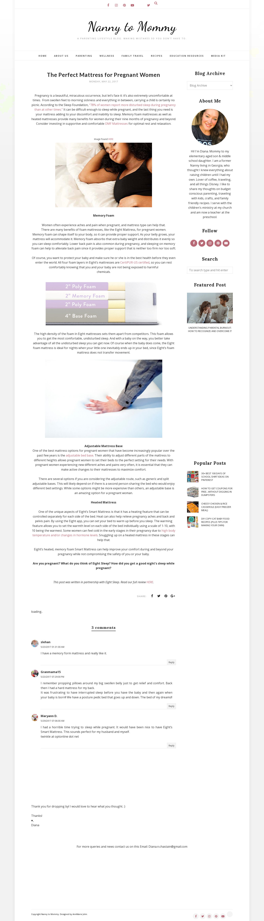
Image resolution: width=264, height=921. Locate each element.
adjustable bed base (79, 455)
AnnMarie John (80, 914)
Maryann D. (49, 716)
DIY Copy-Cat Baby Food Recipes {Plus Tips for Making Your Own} (215, 522)
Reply (171, 662)
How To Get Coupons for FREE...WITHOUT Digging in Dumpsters (216, 492)
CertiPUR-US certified (134, 262)
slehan (45, 642)
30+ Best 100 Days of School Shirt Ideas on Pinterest (215, 477)
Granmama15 (51, 672)
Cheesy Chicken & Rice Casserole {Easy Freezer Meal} (216, 507)
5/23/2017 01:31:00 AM (52, 646)
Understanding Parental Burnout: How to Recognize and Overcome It (210, 329)
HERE (110, 139)
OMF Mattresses (116, 124)
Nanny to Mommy (132, 26)
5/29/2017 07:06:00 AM (52, 720)
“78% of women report (104, 105)
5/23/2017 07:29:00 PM (52, 676)
